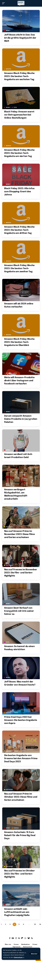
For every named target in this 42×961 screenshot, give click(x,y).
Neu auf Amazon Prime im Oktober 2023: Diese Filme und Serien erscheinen (20, 797)
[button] (34, 954)
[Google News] (12, 938)
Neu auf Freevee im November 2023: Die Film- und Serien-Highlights (20, 572)
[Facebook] (10, 938)
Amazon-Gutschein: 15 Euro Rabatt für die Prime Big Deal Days (19, 835)
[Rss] (31, 938)
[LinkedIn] (19, 938)
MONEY (8, 30)
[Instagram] (16, 938)
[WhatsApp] (25, 938)
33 (35, 924)
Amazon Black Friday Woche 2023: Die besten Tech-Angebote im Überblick (19, 342)
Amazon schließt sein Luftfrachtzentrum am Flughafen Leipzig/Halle (16, 912)
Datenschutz (18, 957)
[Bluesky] (28, 938)
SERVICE (8, 69)
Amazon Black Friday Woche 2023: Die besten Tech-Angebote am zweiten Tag (19, 268)
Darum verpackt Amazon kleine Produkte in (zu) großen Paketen (20, 419)
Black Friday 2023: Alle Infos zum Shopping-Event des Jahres (19, 191)
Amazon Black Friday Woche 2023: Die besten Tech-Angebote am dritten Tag (19, 230)
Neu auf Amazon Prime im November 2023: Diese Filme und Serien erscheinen (19, 534)
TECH (15, 107)
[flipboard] (22, 938)
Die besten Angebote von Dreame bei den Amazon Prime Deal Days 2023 (21, 758)
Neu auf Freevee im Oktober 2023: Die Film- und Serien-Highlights (19, 874)
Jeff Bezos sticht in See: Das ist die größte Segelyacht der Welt (20, 38)
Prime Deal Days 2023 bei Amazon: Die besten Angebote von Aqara (20, 720)
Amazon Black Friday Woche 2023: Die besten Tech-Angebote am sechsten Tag (19, 76)
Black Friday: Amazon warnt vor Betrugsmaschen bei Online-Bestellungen (19, 115)
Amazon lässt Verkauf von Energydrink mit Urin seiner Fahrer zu (19, 611)
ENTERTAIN (9, 526)
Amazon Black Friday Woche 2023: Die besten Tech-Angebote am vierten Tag (19, 153)
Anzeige (8, 712)
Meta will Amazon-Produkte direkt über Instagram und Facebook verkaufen (19, 380)
